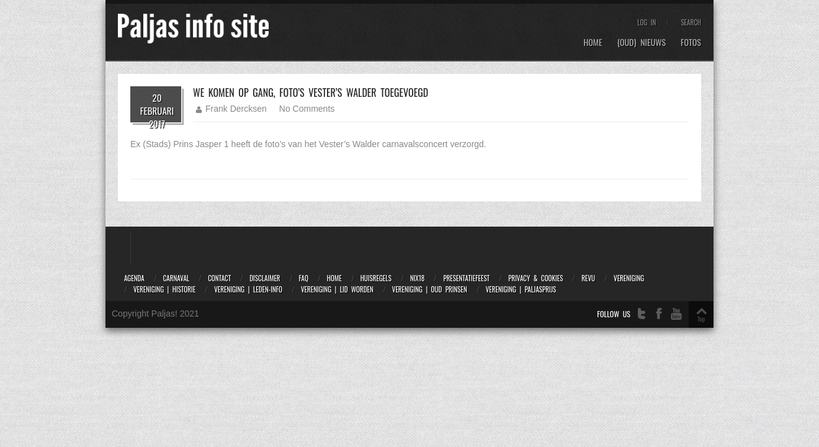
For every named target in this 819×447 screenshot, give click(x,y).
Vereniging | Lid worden (337, 289)
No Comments (306, 109)
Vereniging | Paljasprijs (521, 289)
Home (592, 42)
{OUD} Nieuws (641, 42)
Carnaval (176, 278)
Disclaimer (264, 278)
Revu (588, 278)
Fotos (691, 42)
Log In (646, 22)
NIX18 (417, 278)
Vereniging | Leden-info (248, 289)
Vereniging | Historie (164, 289)
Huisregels (376, 278)
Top (701, 318)
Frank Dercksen (236, 109)
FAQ (303, 278)
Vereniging (629, 278)
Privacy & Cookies (535, 278)
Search (691, 22)
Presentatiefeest (466, 278)
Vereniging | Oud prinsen (429, 289)
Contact (219, 278)
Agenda (134, 278)
